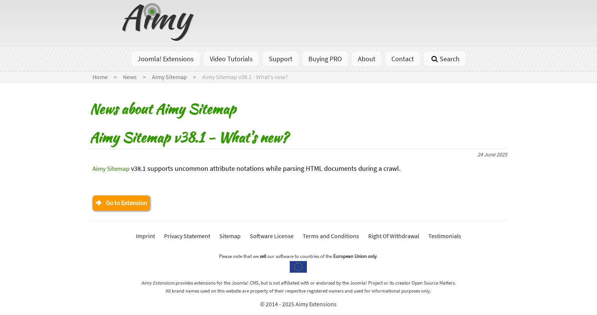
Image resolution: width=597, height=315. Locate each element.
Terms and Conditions (331, 236)
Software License (272, 236)
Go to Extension (128, 203)
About (366, 58)
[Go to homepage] (159, 38)
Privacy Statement (187, 236)
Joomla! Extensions (165, 58)
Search (444, 58)
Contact (402, 58)
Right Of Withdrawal (393, 236)
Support (280, 58)
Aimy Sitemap (112, 168)
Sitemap (230, 236)
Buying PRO (325, 58)
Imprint (145, 236)
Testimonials (444, 236)
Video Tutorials (231, 58)
